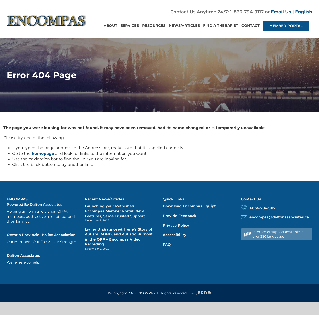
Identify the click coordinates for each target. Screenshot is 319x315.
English (303, 11)
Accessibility (174, 235)
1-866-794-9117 (262, 208)
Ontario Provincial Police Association (41, 235)
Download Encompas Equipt (189, 206)
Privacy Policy (176, 225)
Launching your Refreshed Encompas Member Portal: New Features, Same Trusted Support (115, 211)
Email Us (281, 11)
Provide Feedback (179, 216)
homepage (43, 153)
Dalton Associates (23, 255)
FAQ (167, 245)
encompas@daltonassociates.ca (279, 217)
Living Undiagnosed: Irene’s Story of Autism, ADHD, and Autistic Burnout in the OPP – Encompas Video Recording (119, 236)
